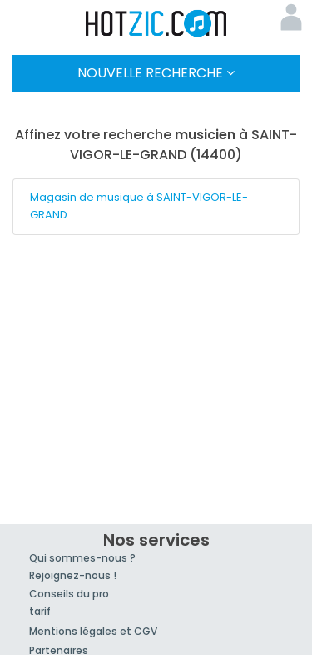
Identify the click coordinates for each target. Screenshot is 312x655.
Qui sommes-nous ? (82, 558)
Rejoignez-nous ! (72, 575)
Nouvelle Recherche (156, 72)
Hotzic (156, 23)
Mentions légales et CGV (93, 631)
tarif (40, 611)
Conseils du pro (69, 594)
